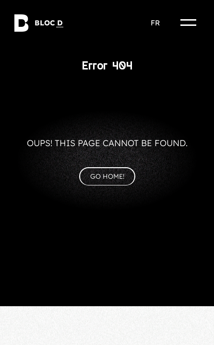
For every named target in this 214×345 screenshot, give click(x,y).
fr (155, 22)
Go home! (107, 176)
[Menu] (189, 22)
